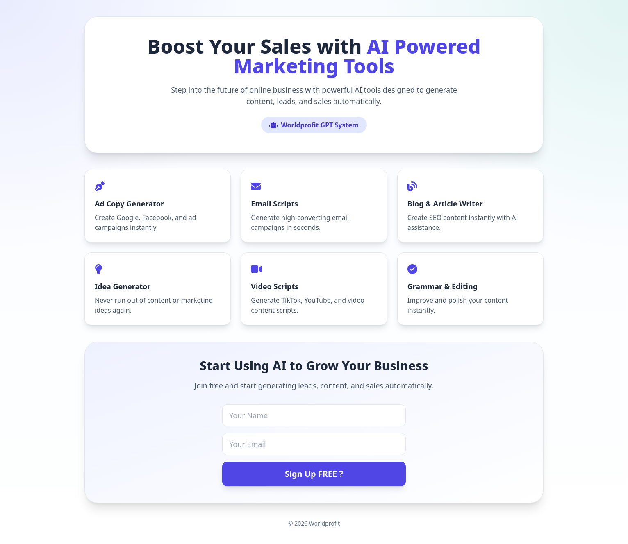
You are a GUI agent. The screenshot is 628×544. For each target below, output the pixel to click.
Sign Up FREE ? (314, 473)
